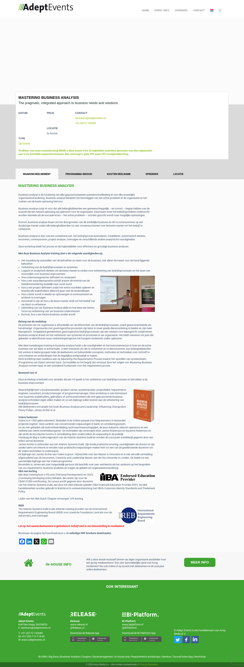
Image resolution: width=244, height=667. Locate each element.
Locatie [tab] (178, 174)
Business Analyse (70, 656)
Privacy (142, 664)
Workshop (200, 656)
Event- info (161, 10)
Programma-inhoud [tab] (79, 174)
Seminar (166, 656)
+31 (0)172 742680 (85, 123)
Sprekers (181, 10)
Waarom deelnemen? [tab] (37, 174)
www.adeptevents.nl (33, 639)
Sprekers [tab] (152, 174)
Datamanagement (102, 656)
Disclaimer (153, 664)
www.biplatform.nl (132, 624)
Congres (86, 656)
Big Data (53, 656)
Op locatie (24, 143)
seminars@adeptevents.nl (90, 118)
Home (145, 10)
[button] (177, 639)
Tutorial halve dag (183, 656)
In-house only (122, 656)
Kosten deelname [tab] (119, 174)
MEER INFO (200, 562)
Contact (199, 10)
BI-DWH (42, 656)
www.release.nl (79, 624)
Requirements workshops (145, 656)
